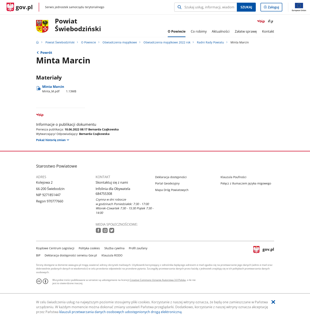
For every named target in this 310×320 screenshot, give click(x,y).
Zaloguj (274, 7)
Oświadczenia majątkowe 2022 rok (166, 42)
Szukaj (246, 7)
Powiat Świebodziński (78, 25)
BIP (38, 255)
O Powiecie (88, 42)
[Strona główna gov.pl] (20, 7)
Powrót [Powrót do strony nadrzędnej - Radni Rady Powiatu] (46, 52)
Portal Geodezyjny (167, 183)
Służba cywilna (114, 248)
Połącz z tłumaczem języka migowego (246, 183)
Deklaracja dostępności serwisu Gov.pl (71, 255)
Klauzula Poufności (233, 177)
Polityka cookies (89, 248)
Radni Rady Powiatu (210, 42)
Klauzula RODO (111, 255)
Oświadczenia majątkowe (120, 42)
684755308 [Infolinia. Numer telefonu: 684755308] (104, 193)
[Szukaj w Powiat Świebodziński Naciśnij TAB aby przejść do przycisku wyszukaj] (205, 7)
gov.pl (263, 251)
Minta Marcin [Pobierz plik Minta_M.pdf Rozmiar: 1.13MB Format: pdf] (59, 88)
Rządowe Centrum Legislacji (55, 248)
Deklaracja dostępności (171, 177)
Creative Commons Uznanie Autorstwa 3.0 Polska (158, 280)
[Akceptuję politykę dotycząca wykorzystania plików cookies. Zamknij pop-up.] (273, 302)
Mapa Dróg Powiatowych (172, 190)
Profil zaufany (138, 248)
